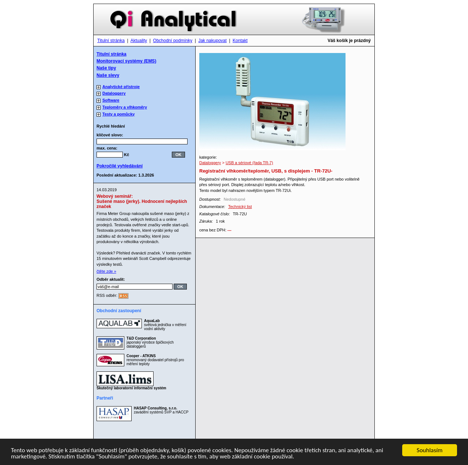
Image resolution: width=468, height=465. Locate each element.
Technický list (240, 206)
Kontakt (240, 40)
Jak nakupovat (212, 40)
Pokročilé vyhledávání (120, 166)
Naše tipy (106, 68)
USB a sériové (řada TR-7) (249, 162)
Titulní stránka (111, 40)
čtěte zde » (106, 271)
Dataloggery (210, 162)
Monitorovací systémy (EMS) (126, 61)
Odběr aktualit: (111, 279)
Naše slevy (108, 75)
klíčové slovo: (112, 135)
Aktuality (139, 40)
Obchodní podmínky (172, 40)
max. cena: (107, 148)
